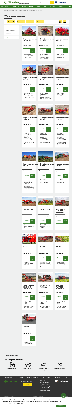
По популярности (20, 21)
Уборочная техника (10, 37)
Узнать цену (32, 51)
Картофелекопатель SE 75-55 (63, 78)
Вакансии (69, 6)
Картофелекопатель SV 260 (30, 78)
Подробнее (27, 50)
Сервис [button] (45, 6)
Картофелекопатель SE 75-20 (63, 118)
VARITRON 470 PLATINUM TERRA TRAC (61, 211)
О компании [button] (53, 6)
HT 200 (58, 247)
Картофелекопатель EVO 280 (47, 40)
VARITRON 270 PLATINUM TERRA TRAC (61, 287)
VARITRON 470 (45, 209)
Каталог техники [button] (4, 6)
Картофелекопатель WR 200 (47, 118)
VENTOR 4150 (28, 209)
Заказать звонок (52, 2)
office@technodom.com (24, 3)
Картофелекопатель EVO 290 (63, 40)
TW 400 (26, 327)
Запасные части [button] (15, 6)
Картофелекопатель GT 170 (47, 165)
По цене (11, 22)
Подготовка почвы (10, 27)
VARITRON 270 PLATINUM (45, 286)
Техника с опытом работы (27, 6)
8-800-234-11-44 (27, 381)
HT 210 (42, 247)
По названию (39, 21)
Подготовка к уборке (10, 33)
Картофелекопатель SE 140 (30, 165)
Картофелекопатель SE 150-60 (30, 40)
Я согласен (60, 405)
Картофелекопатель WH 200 (30, 118)
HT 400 (25, 247)
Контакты (61, 6)
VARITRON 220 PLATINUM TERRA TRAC (28, 287)
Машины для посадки (10, 30)
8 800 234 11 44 (23, 2)
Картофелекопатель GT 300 (63, 165)
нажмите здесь (20, 403)
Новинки (30, 21)
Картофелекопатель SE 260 (47, 78)
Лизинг (38, 6)
